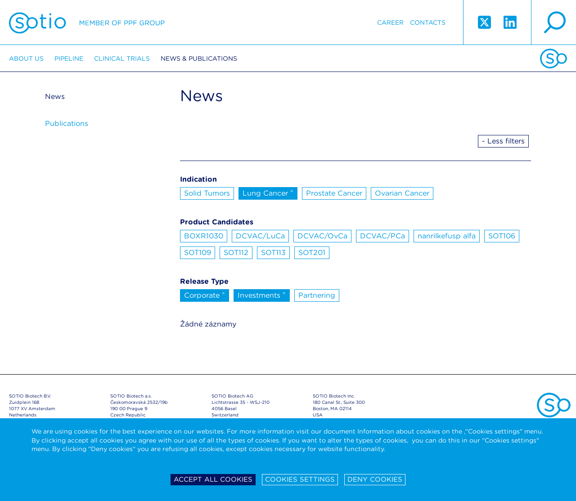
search (553, 22)
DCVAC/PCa (382, 236)
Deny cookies (374, 479)
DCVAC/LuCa (260, 236)
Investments (262, 295)
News (55, 96)
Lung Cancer (268, 192)
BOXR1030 (203, 236)
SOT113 (273, 252)
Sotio (87, 22)
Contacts (428, 22)
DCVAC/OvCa (322, 236)
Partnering (316, 295)
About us (26, 58)
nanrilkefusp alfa (447, 236)
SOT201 (311, 252)
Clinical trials (122, 58)
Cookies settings (300, 479)
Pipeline (68, 58)
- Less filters (503, 141)
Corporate (204, 295)
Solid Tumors (207, 193)
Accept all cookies (213, 479)
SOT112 (236, 252)
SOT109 (197, 252)
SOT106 (501, 236)
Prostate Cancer (334, 193)
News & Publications (199, 58)
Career (390, 22)
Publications (66, 123)
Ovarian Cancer (402, 193)
